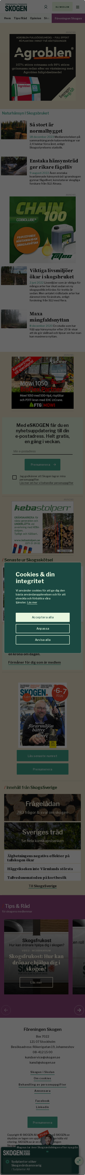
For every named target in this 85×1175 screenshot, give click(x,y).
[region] (42, 587)
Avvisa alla (43, 640)
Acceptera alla (43, 617)
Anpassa (42, 628)
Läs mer (32, 602)
